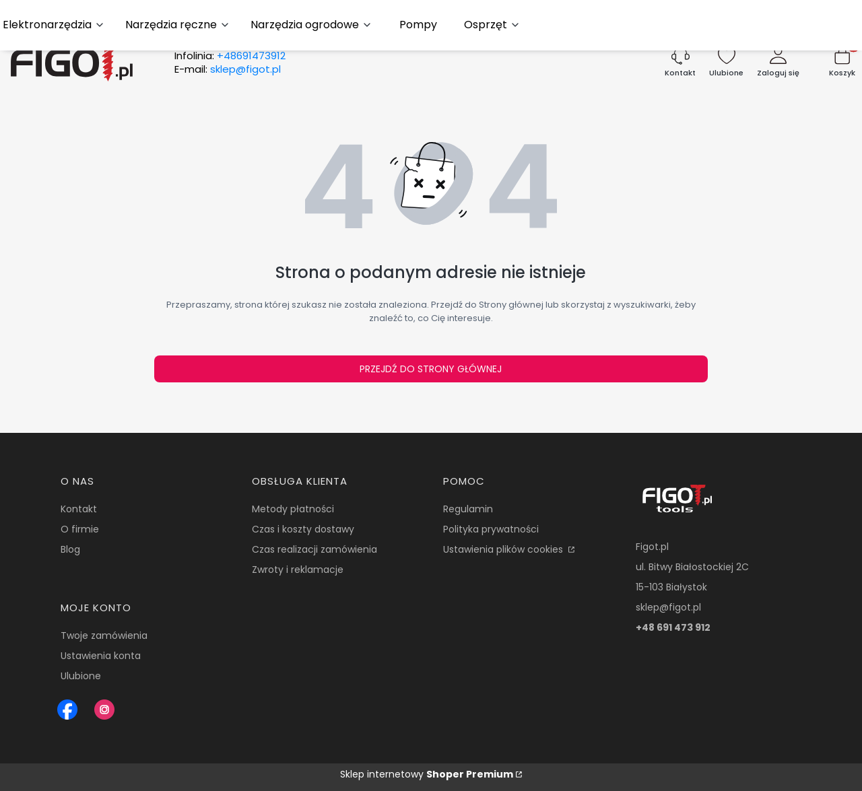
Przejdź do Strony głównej (431, 369)
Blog (70, 549)
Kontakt (79, 509)
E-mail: (227, 69)
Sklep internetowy (426, 774)
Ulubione (81, 676)
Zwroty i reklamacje (297, 569)
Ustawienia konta (101, 655)
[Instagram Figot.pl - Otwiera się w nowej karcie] (104, 709)
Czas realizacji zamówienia (314, 549)
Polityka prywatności (491, 529)
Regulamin (468, 509)
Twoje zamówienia (104, 635)
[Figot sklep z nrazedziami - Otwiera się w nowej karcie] (67, 709)
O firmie (80, 529)
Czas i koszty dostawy (303, 529)
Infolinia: (230, 56)
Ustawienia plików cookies (504, 549)
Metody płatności (293, 509)
